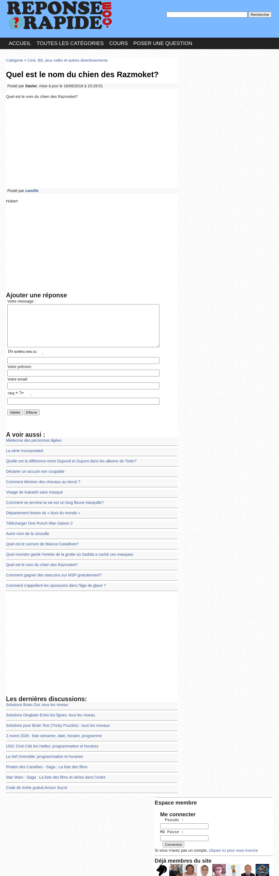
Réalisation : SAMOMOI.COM (181, 866)
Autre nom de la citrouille (26, 530)
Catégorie (14, 58)
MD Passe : (196, 91)
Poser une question (162, 42)
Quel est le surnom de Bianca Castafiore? (40, 540)
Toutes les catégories (70, 42)
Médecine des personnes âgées (32, 441)
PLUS (221, 866)
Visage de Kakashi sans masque (33, 491)
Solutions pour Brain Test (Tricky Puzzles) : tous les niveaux (55, 718)
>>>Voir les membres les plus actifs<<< (214, 189)
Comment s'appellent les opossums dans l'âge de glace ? (53, 580)
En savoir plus (135, 857)
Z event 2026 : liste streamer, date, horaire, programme (52, 728)
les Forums (86, 866)
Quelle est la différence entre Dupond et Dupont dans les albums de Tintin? (68, 461)
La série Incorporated (23, 451)
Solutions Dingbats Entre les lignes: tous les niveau (48, 709)
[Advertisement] (92, 140)
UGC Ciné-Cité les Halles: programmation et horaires (50, 738)
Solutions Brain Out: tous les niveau (35, 698)
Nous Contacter (49, 866)
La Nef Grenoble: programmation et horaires (43, 748)
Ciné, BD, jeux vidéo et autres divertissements (64, 58)
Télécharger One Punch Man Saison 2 (38, 520)
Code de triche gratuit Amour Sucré (35, 778)
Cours (118, 42)
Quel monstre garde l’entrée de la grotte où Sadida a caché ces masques (67, 550)
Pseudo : (196, 80)
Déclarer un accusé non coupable (34, 471)
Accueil (20, 42)
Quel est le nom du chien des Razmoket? (40, 560)
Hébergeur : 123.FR (124, 866)
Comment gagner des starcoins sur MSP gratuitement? (51, 570)
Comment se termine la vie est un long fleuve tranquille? (52, 500)
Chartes (17, 866)
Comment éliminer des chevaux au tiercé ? (41, 481)
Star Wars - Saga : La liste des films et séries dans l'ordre (53, 768)
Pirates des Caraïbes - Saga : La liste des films (45, 758)
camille (31, 186)
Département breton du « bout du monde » (41, 511)
